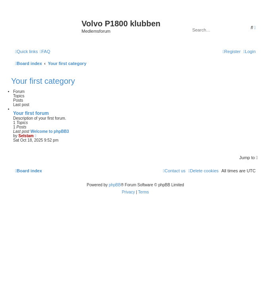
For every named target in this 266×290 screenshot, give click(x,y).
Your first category (43, 81)
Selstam (25, 136)
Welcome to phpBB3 (49, 131)
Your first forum (31, 113)
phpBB (115, 185)
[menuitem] (45, 51)
